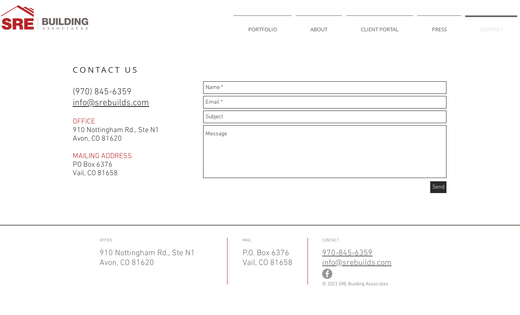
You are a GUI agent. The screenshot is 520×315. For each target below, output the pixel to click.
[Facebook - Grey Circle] (327, 274)
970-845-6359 (347, 253)
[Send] (438, 187)
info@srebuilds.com (357, 263)
